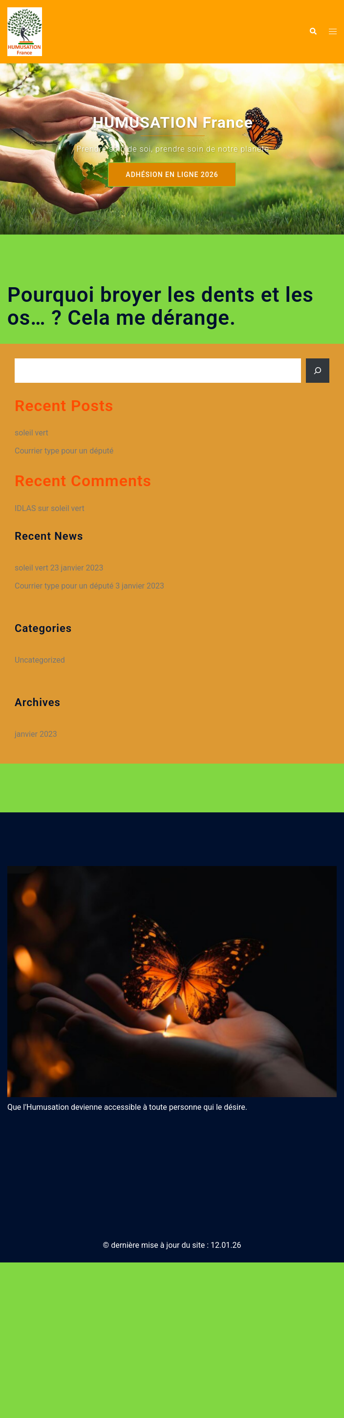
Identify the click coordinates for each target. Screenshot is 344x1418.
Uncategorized (40, 660)
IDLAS (25, 508)
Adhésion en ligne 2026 (172, 174)
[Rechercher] (317, 370)
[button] (313, 32)
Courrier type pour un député (64, 450)
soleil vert (31, 432)
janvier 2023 (36, 734)
